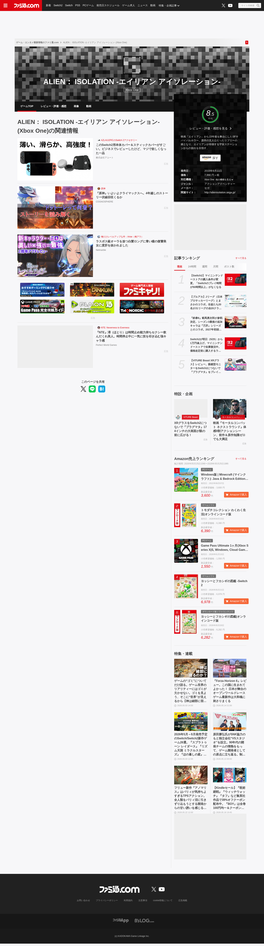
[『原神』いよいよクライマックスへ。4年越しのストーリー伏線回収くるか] (55, 208)
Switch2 (58, 5)
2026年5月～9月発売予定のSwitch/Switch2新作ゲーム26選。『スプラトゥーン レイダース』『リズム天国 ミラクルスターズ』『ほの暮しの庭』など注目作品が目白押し (190, 746)
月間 (215, 266)
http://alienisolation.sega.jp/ (219, 192)
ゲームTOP (26, 106)
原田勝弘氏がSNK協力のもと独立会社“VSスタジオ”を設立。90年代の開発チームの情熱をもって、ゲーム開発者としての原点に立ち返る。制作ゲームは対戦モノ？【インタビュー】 (229, 746)
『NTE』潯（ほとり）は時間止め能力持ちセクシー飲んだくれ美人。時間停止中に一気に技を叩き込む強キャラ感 (131, 336)
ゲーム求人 (128, 5)
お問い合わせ (83, 903)
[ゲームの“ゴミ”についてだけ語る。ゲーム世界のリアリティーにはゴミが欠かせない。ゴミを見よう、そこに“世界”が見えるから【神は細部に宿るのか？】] (191, 669)
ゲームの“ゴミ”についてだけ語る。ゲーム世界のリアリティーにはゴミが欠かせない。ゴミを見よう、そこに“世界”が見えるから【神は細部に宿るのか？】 (190, 692)
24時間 (192, 266)
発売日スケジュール (108, 5)
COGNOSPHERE (104, 202)
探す (215, 158)
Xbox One (131, 90)
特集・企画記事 (168, 5)
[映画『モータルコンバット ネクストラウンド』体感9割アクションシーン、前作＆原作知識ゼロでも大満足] (229, 408)
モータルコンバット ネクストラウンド (233, 417)
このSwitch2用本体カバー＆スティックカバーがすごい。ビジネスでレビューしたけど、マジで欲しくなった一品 (131, 149)
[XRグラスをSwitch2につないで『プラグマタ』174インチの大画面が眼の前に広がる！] (191, 408)
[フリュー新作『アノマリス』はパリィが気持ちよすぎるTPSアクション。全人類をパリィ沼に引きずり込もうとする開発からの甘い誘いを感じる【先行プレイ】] (191, 777)
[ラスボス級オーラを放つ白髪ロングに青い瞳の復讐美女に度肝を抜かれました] (55, 256)
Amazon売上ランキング (194, 460)
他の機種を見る (223, 180)
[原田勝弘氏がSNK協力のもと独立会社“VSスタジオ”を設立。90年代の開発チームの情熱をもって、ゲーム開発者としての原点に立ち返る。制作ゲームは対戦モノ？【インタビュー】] (229, 723)
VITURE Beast (190, 417)
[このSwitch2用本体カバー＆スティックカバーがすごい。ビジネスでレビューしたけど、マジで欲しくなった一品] (55, 160)
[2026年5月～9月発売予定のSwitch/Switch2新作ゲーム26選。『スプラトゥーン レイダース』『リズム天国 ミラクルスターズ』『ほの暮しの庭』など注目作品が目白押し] (191, 723)
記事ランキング (187, 258)
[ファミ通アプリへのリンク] (121, 922)
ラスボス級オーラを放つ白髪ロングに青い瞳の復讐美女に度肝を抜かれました (131, 243)
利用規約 (128, 903)
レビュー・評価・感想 (53, 106)
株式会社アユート (104, 158)
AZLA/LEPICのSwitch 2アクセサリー (119, 140)
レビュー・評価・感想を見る (209, 129)
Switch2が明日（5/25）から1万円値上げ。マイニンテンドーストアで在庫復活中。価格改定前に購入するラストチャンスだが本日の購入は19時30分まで (206, 345)
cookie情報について (163, 903)
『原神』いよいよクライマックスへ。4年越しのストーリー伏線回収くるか (132, 195)
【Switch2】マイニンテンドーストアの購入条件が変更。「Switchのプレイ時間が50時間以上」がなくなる (206, 281)
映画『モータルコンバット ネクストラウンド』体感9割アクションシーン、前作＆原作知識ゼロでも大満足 (229, 432)
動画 (152, 5)
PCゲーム (88, 5)
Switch (69, 5)
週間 (204, 266)
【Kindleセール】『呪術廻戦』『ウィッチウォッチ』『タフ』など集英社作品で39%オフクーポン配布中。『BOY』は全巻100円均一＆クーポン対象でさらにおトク (229, 800)
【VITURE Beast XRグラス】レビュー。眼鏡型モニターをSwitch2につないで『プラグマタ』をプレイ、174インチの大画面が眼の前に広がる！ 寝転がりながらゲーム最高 (206, 366)
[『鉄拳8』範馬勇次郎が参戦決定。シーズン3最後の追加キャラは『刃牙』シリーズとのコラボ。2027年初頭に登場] (235, 322)
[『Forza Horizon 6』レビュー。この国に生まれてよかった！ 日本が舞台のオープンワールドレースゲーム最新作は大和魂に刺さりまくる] (229, 669)
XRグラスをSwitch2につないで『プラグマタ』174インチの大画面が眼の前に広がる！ (190, 429)
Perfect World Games (106, 345)
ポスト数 (229, 266)
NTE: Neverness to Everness (115, 328)
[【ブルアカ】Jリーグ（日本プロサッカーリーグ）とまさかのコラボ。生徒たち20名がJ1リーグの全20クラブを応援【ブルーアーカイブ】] (235, 301)
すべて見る (240, 258)
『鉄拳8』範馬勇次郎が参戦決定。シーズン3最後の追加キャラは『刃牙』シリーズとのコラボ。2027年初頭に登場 (206, 324)
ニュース (143, 5)
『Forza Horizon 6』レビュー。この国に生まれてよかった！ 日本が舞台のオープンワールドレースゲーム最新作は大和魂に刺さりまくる (229, 692)
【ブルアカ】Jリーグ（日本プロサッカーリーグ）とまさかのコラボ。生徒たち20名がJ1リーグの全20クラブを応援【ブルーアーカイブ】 (206, 303)
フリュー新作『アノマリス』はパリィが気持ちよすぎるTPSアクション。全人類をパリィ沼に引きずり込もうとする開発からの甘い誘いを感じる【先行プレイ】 (190, 800)
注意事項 (142, 903)
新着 (48, 5)
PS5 (77, 5)
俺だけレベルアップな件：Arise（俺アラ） (122, 237)
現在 (179, 266)
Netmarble (101, 250)
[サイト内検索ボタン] (249, 5)
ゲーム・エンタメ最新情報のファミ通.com (37, 42)
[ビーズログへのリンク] (144, 922)
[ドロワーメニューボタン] (5, 5)
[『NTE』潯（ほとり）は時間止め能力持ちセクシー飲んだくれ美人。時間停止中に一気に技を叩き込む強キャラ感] (55, 347)
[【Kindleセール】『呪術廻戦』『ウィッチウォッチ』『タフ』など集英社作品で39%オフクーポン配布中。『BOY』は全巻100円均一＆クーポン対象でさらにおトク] (229, 777)
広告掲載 (182, 903)
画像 (76, 106)
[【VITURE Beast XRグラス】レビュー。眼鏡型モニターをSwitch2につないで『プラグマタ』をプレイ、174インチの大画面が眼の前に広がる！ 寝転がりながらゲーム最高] (235, 365)
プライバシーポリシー (107, 903)
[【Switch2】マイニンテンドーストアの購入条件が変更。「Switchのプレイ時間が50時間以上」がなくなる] (235, 280)
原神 (103, 189)
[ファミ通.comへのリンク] (26, 5)
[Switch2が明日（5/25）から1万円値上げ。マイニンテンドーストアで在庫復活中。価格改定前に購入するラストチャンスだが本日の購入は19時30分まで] (235, 344)
